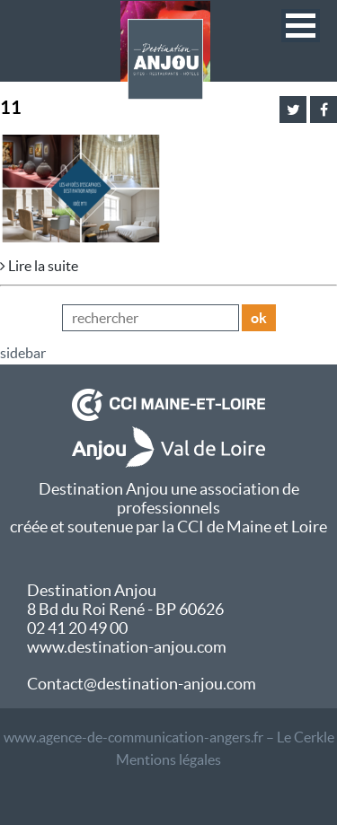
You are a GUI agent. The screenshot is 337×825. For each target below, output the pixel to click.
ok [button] (259, 318)
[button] (300, 25)
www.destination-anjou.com (126, 646)
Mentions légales (168, 759)
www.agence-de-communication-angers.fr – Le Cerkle (169, 737)
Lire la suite (39, 266)
